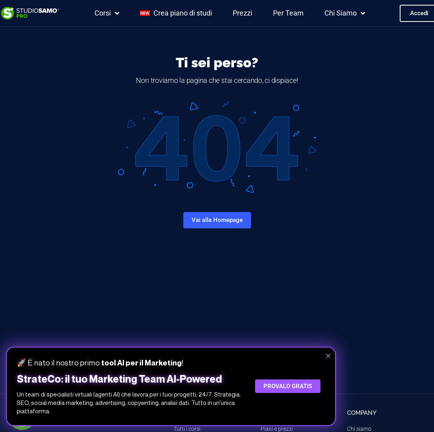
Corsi (106, 13)
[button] (328, 356)
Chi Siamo (344, 13)
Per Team (288, 13)
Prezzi (242, 13)
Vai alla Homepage (217, 220)
